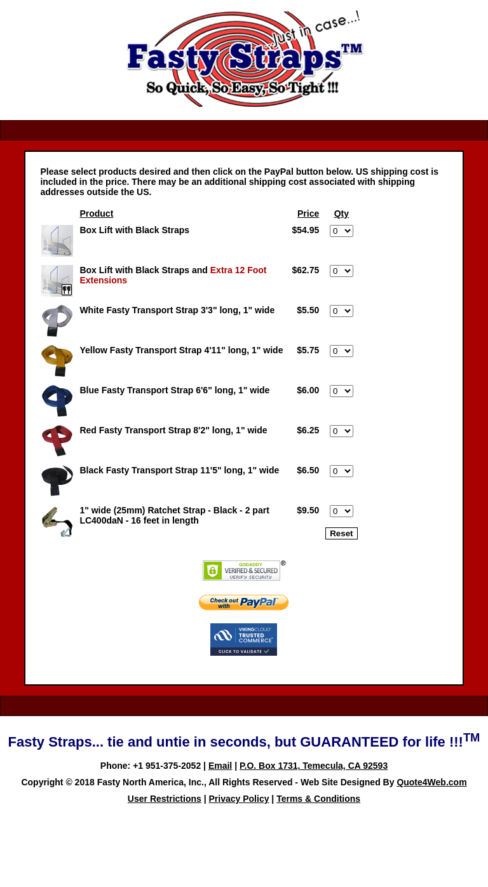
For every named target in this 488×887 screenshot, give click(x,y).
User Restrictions (164, 799)
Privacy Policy (239, 799)
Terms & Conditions (318, 799)
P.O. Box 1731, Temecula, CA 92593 (314, 766)
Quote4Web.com (431, 782)
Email (220, 766)
